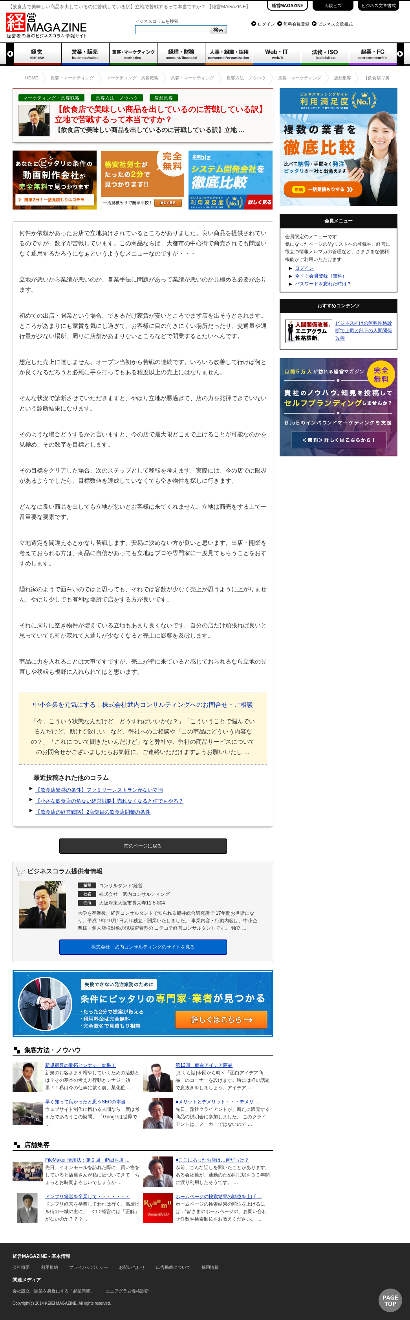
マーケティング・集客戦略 (51, 98)
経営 (37, 54)
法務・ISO (325, 54)
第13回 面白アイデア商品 (204, 1065)
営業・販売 (85, 54)
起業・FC (373, 54)
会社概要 (21, 1267)
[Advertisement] (338, 513)
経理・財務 (181, 54)
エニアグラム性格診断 (127, 1291)
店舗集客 (163, 98)
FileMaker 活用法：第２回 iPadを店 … (87, 1160)
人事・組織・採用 (229, 54)
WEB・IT (277, 54)
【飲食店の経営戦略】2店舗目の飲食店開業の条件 (92, 812)
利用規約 (49, 1267)
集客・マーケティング (133, 54)
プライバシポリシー (88, 1267)
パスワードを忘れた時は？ (323, 284)
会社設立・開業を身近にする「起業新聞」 (54, 1291)
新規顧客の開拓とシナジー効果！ (80, 1065)
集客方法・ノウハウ (117, 98)
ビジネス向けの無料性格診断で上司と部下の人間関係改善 (363, 330)
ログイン (266, 24)
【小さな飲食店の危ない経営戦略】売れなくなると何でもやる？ (109, 801)
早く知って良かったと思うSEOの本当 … (88, 1102)
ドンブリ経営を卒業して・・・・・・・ (87, 1196)
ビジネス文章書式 (378, 5)
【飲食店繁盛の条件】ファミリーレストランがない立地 (99, 790)
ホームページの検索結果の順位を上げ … (219, 1196)
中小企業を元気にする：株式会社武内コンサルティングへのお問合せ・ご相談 (143, 704)
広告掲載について (173, 1267)
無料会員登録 (296, 24)
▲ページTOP (390, 1300)
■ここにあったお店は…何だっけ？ (212, 1160)
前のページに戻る (143, 846)
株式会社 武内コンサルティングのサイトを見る (143, 947)
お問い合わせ (132, 1267)
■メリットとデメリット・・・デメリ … (218, 1102)
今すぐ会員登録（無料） (321, 276)
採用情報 (210, 1267)
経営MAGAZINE (288, 5)
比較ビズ (333, 5)
